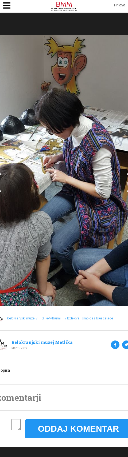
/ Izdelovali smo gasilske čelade (89, 318)
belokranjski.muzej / (22, 318)
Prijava (119, 5)
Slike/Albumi (51, 318)
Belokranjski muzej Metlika (42, 342)
